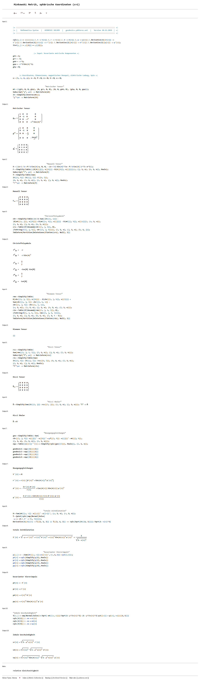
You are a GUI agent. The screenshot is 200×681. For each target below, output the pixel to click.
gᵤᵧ (15, 13)
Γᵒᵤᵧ (23, 13)
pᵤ (41, 13)
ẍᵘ (30, 13)
